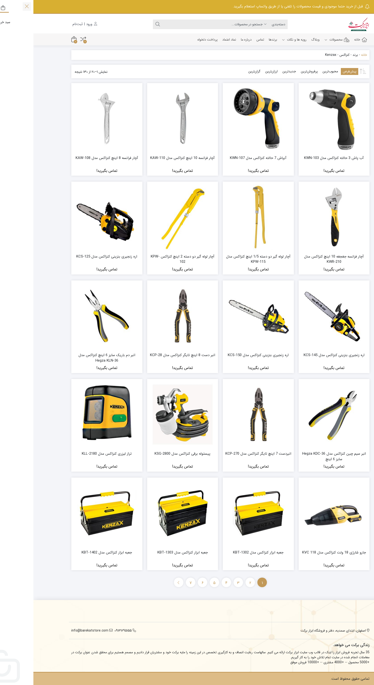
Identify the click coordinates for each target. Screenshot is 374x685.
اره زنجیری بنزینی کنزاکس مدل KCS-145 (300, 355)
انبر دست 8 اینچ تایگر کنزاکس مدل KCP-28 (149, 355)
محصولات (303, 39)
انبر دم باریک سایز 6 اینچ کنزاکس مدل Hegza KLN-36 (73, 358)
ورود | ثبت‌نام (51, 24)
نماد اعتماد (196, 39)
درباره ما (213, 39)
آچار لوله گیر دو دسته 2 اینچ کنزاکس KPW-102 (149, 259)
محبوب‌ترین (297, 71)
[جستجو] (179, 24)
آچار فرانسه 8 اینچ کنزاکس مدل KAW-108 (73, 158)
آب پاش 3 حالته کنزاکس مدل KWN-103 (300, 158)
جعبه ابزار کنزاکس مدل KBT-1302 (225, 552)
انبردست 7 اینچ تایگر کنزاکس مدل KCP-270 (225, 454)
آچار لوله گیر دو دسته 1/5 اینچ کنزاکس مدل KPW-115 (225, 259)
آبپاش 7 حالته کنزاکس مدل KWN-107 (225, 158)
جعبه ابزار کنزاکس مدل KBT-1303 (149, 552)
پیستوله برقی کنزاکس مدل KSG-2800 (149, 454)
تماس (227, 39)
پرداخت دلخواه (174, 39)
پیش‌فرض (316, 71)
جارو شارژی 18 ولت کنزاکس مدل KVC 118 (300, 552)
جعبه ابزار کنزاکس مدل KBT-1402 (73, 552)
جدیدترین (256, 71)
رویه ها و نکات (261, 39)
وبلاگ (282, 39)
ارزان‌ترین (238, 71)
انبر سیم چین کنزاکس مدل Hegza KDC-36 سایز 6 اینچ (300, 456)
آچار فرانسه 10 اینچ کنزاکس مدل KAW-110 (149, 158)
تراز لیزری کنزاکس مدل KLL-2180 (73, 454)
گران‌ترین (221, 71)
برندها (239, 39)
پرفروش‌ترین (275, 71)
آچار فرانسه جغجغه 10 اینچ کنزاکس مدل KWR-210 (300, 259)
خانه (327, 39)
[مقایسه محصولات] (50, 39)
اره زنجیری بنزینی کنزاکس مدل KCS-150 (224, 355)
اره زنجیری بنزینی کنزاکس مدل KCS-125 (73, 256)
